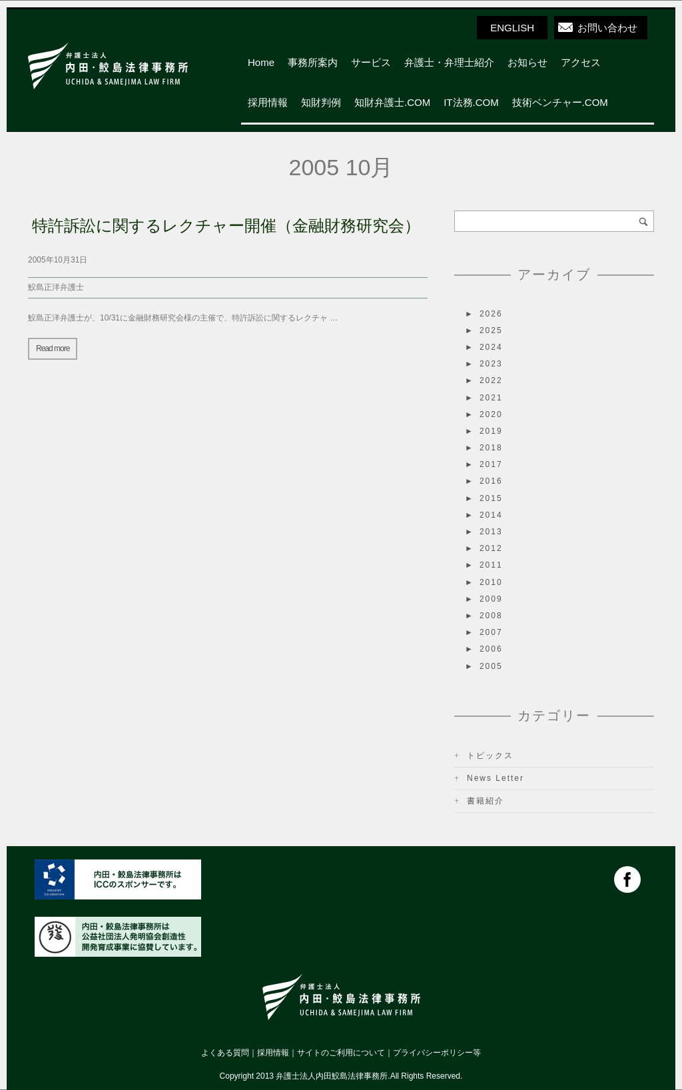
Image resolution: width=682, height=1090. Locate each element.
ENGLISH (512, 27)
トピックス (490, 755)
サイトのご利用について (341, 1052)
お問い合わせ (607, 27)
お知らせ (527, 62)
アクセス (581, 62)
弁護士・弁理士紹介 (449, 62)
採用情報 (268, 102)
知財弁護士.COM (392, 102)
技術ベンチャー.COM (560, 102)
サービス (371, 62)
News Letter (495, 778)
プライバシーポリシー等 (437, 1052)
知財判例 (321, 102)
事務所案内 (313, 62)
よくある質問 (225, 1052)
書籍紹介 (485, 801)
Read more (52, 348)
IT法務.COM (471, 102)
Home (261, 62)
